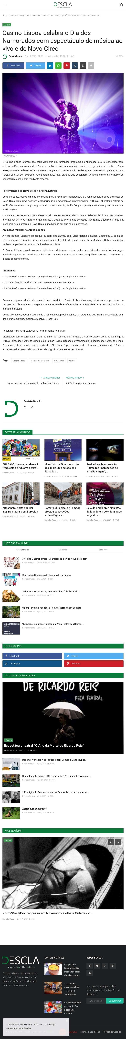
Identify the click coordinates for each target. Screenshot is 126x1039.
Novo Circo (59, 360)
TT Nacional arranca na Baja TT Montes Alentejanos (71, 989)
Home (5, 15)
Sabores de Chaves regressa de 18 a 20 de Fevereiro (50, 591)
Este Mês (63, 549)
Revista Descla (12, 56)
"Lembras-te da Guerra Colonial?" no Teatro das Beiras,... (53, 624)
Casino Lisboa (19, 360)
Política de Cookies (112, 1031)
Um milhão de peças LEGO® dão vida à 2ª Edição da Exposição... (57, 776)
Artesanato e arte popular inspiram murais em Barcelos (20, 509)
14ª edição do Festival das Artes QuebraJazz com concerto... (55, 792)
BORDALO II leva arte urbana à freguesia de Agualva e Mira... (20, 466)
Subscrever (115, 1000)
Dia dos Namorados (40, 360)
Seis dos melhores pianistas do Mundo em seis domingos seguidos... (104, 511)
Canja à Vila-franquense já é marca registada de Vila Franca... (72, 970)
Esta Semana (22, 549)
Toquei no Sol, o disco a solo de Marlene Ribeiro (33, 383)
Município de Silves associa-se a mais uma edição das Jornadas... (61, 468)
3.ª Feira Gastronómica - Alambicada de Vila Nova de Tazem (54, 559)
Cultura (13, 15)
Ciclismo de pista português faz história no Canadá (72, 1008)
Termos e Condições (90, 1031)
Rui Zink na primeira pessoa (80, 383)
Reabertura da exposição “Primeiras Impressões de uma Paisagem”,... (102, 468)
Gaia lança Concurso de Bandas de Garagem (46, 575)
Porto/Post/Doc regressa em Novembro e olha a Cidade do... (47, 913)
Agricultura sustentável (34, 808)
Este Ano (103, 549)
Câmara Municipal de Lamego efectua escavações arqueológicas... (62, 511)
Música (72, 360)
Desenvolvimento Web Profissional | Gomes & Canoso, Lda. (54, 760)
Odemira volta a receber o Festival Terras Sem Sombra (51, 607)
